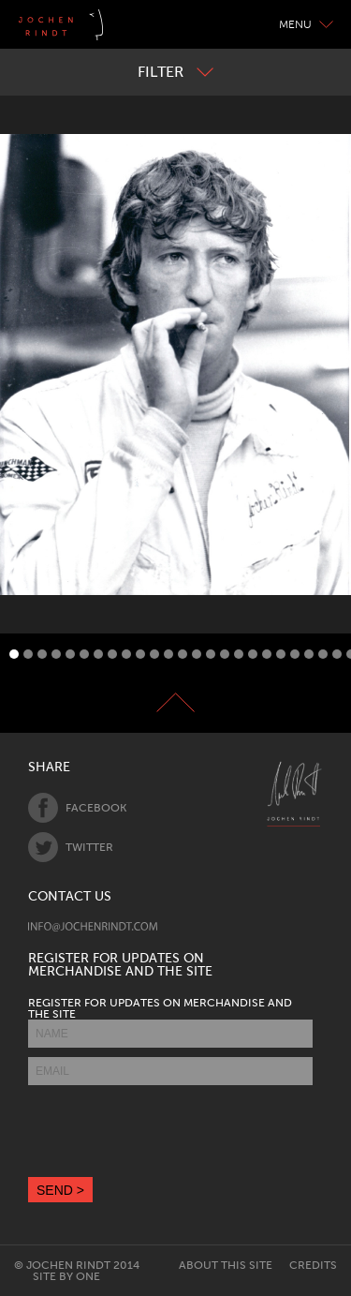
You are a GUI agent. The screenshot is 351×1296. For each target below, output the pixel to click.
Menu (306, 24)
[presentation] (170, 1131)
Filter (175, 72)
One (88, 1276)
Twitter (70, 847)
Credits (313, 1265)
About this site (225, 1265)
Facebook (77, 808)
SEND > (60, 1190)
